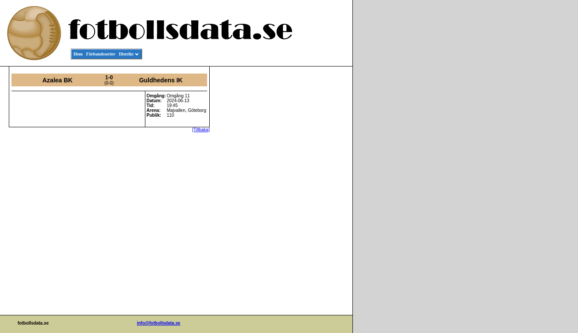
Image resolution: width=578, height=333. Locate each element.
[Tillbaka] (201, 129)
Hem (78, 54)
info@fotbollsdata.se (159, 323)
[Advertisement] (313, 201)
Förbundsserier (100, 54)
